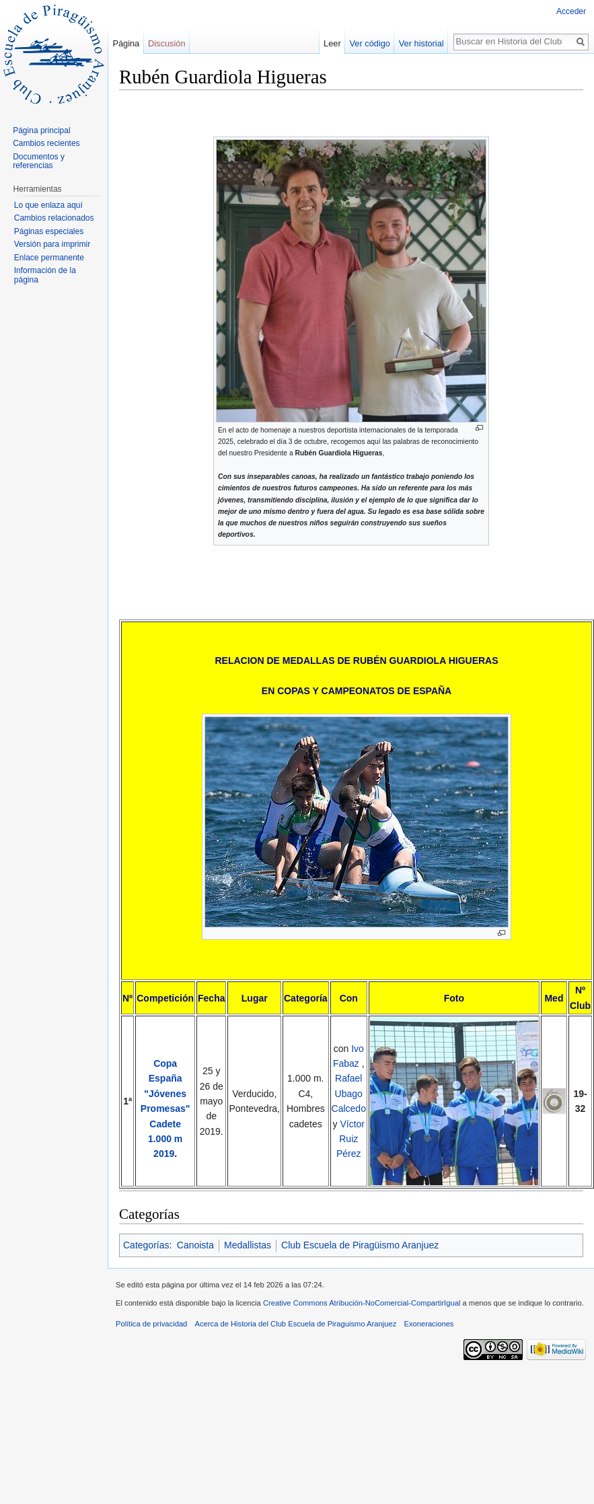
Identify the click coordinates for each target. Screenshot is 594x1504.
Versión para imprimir (52, 244)
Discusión (166, 43)
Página (125, 43)
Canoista (195, 1245)
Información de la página (45, 275)
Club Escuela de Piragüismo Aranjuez (360, 1245)
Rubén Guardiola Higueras (338, 453)
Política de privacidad (151, 1324)
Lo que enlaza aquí (48, 205)
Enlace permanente (49, 257)
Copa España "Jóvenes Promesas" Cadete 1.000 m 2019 (165, 1108)
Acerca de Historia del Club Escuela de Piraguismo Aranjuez (296, 1324)
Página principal (41, 130)
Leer (350, 43)
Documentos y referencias (39, 161)
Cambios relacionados (54, 218)
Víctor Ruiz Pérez (350, 1139)
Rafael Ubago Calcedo (349, 1093)
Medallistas (247, 1245)
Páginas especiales (48, 231)
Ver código (387, 43)
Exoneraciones (428, 1324)
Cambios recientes (46, 143)
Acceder (571, 11)
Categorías (146, 1245)
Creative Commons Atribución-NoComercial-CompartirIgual (361, 1303)
